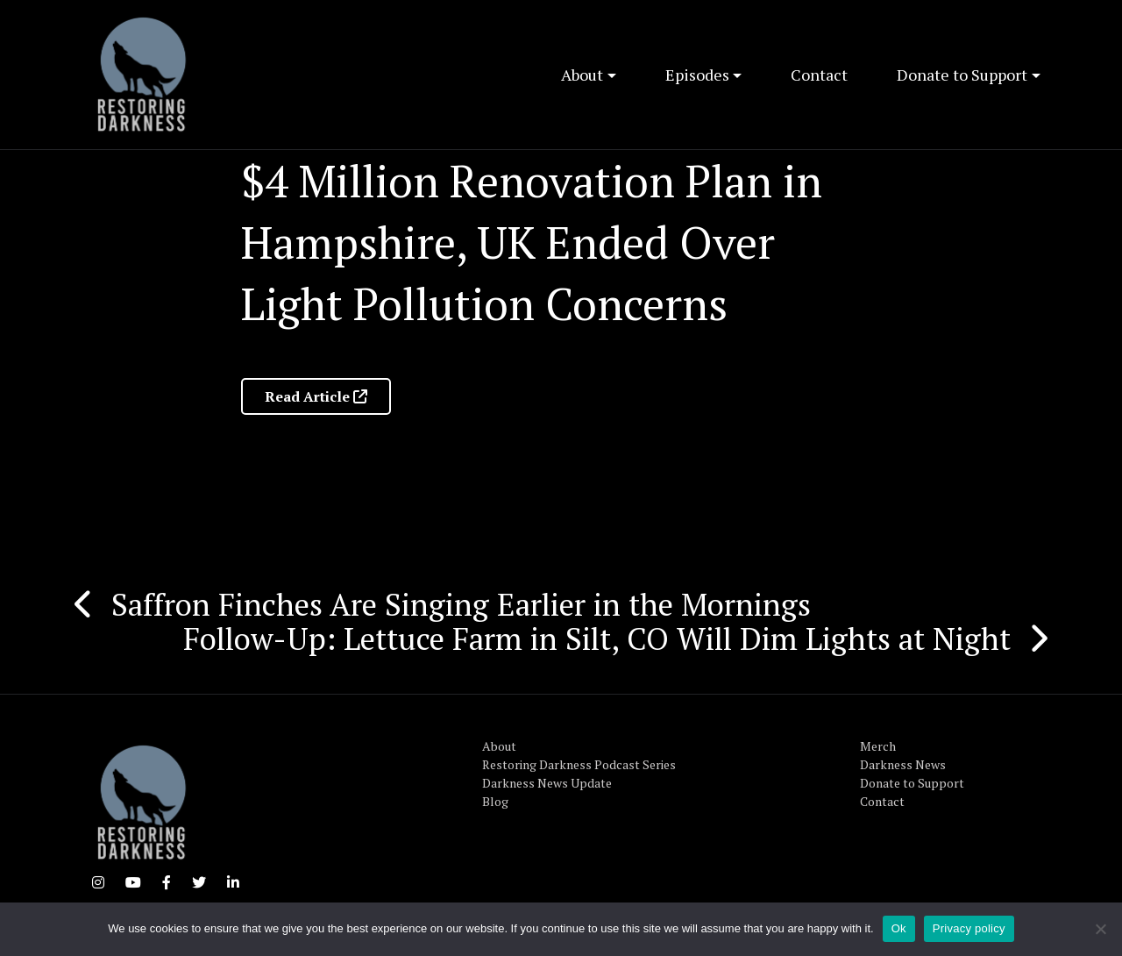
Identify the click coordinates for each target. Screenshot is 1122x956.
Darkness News (903, 764)
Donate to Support (962, 74)
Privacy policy (969, 928)
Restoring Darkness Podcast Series (579, 764)
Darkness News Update (547, 782)
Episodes (697, 74)
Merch (878, 746)
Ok (898, 928)
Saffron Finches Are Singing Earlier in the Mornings (461, 604)
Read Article (316, 396)
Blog (495, 801)
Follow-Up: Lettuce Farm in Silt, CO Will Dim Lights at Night (597, 638)
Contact (819, 74)
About (582, 74)
